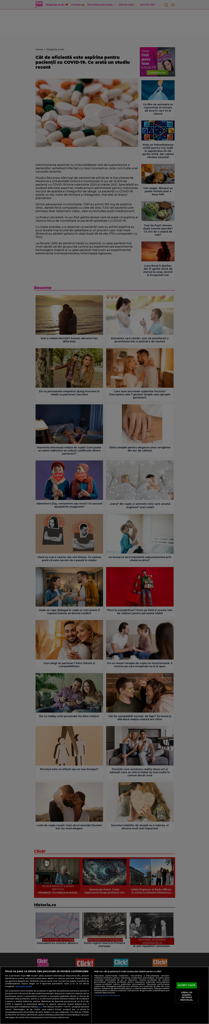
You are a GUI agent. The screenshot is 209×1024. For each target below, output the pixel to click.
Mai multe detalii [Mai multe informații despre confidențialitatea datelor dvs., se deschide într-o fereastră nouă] (23, 986)
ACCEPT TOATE (186, 985)
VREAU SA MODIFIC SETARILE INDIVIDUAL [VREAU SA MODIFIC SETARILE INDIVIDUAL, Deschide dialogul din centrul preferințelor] (186, 996)
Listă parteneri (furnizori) (107, 995)
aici (40, 1007)
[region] (104, 995)
